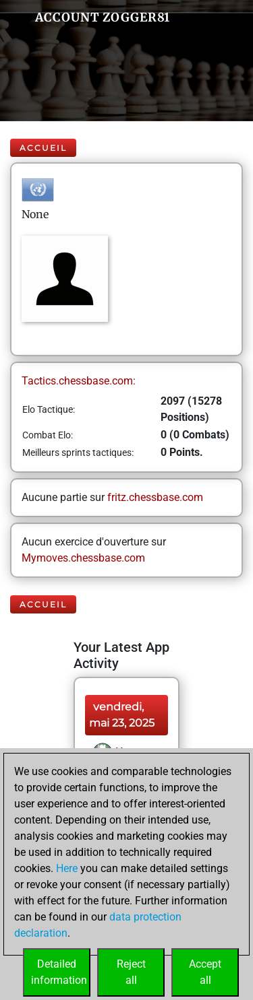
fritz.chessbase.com (155, 497)
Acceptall (205, 972)
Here (67, 868)
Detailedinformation (59, 972)
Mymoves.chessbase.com (83, 558)
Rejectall (131, 972)
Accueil (43, 148)
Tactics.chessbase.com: (79, 380)
